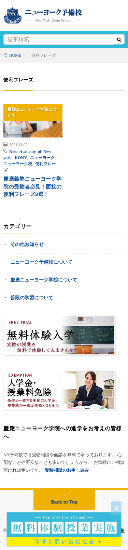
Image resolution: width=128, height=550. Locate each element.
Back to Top (64, 502)
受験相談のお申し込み (67, 470)
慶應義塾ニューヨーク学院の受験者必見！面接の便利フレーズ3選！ (32, 186)
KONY (21, 157)
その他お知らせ (27, 244)
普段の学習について (31, 297)
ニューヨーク (42, 157)
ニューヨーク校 (17, 163)
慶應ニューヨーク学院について (32, 112)
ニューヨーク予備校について (41, 262)
